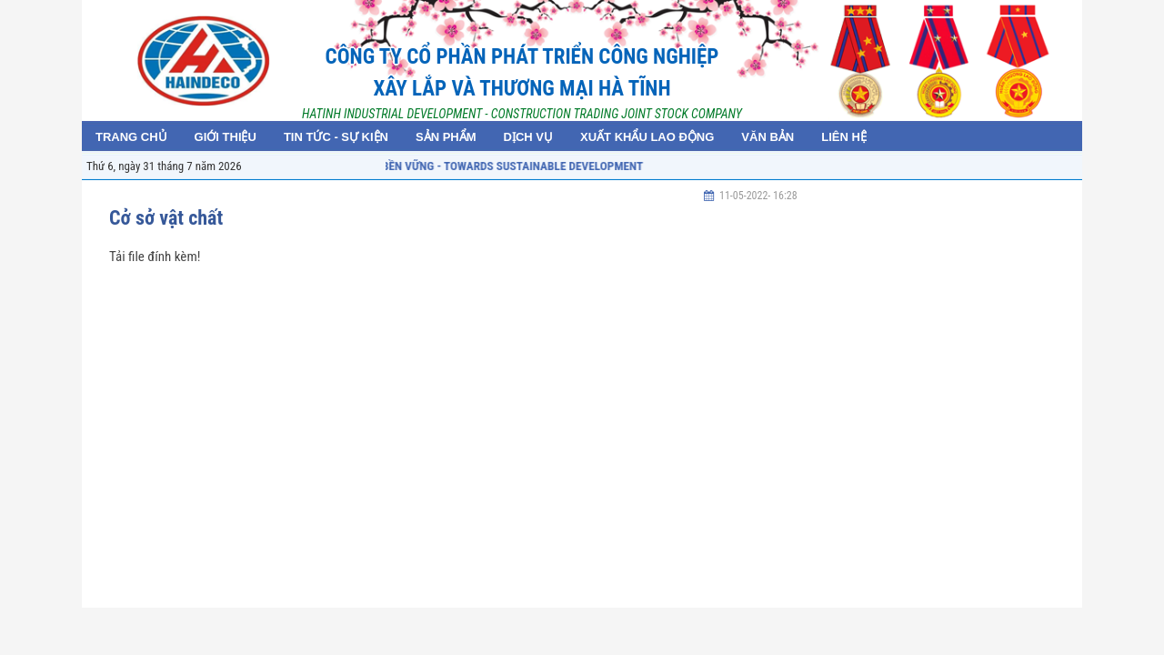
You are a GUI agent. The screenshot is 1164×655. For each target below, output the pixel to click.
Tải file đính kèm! (154, 256)
